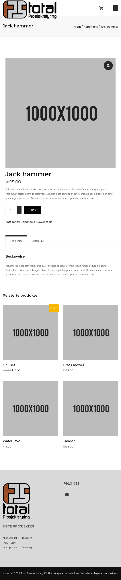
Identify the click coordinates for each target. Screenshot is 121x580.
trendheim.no (111, 573)
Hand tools (90, 26)
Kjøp (32, 210)
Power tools (44, 222)
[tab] (16, 241)
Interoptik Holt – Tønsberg (17, 547)
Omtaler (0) (38, 240)
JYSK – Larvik (10, 542)
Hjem (77, 26)
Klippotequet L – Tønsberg (17, 537)
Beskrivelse (16, 240)
